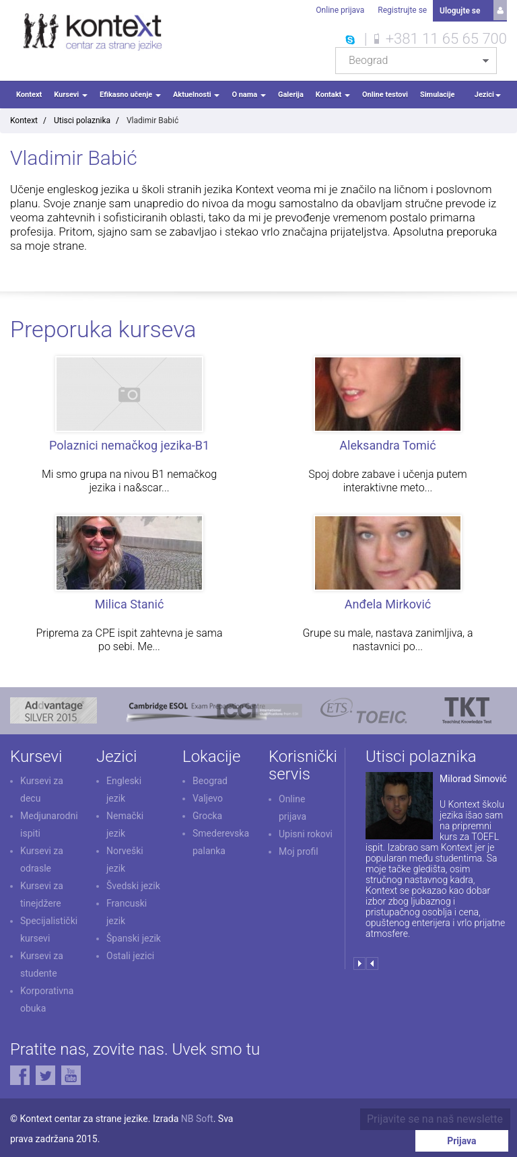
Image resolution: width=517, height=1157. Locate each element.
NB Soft (197, 1116)
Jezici (488, 93)
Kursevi (71, 93)
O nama (249, 93)
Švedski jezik (133, 884)
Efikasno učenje (130, 93)
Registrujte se (401, 10)
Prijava (469, 1117)
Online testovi (385, 93)
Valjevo (208, 797)
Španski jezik (133, 937)
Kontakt (333, 93)
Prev (372, 962)
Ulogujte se (460, 10)
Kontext (29, 93)
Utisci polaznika (82, 119)
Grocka (207, 814)
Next (359, 962)
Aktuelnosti (196, 93)
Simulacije (437, 93)
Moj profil (298, 849)
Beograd (210, 779)
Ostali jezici (130, 954)
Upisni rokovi (306, 832)
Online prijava (339, 10)
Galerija (291, 93)
